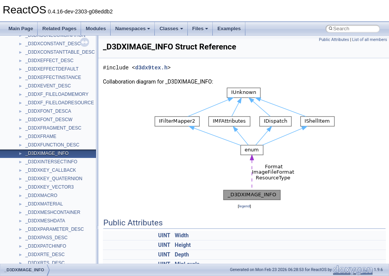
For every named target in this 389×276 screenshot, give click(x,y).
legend (244, 206)
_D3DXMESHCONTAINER (52, 212)
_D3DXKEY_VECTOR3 (49, 187)
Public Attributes (334, 39)
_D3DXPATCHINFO (45, 246)
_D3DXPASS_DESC (46, 237)
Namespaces (133, 28)
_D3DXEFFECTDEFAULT (51, 69)
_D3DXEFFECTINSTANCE (53, 77)
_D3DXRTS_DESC (45, 263)
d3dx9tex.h (151, 67)
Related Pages (59, 28)
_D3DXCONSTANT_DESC (53, 43)
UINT (164, 235)
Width (182, 235)
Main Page (20, 28)
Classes (171, 28)
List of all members (369, 39)
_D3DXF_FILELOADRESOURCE (59, 102)
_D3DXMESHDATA (45, 220)
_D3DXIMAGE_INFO (47, 153)
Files (200, 28)
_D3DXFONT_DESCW (49, 119)
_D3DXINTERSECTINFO (51, 161)
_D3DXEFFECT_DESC (49, 60)
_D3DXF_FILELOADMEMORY (57, 94)
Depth (182, 254)
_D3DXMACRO (41, 195)
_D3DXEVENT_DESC (48, 86)
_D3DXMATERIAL (44, 204)
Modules (96, 28)
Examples (229, 28)
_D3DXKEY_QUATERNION (53, 178)
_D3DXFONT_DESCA (48, 111)
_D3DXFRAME (40, 136)
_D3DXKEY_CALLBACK (50, 170)
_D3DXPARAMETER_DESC (54, 229)
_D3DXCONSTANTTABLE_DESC (60, 52)
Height (183, 245)
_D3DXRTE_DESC (45, 254)
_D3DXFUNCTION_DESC (52, 145)
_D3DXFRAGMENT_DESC (53, 128)
